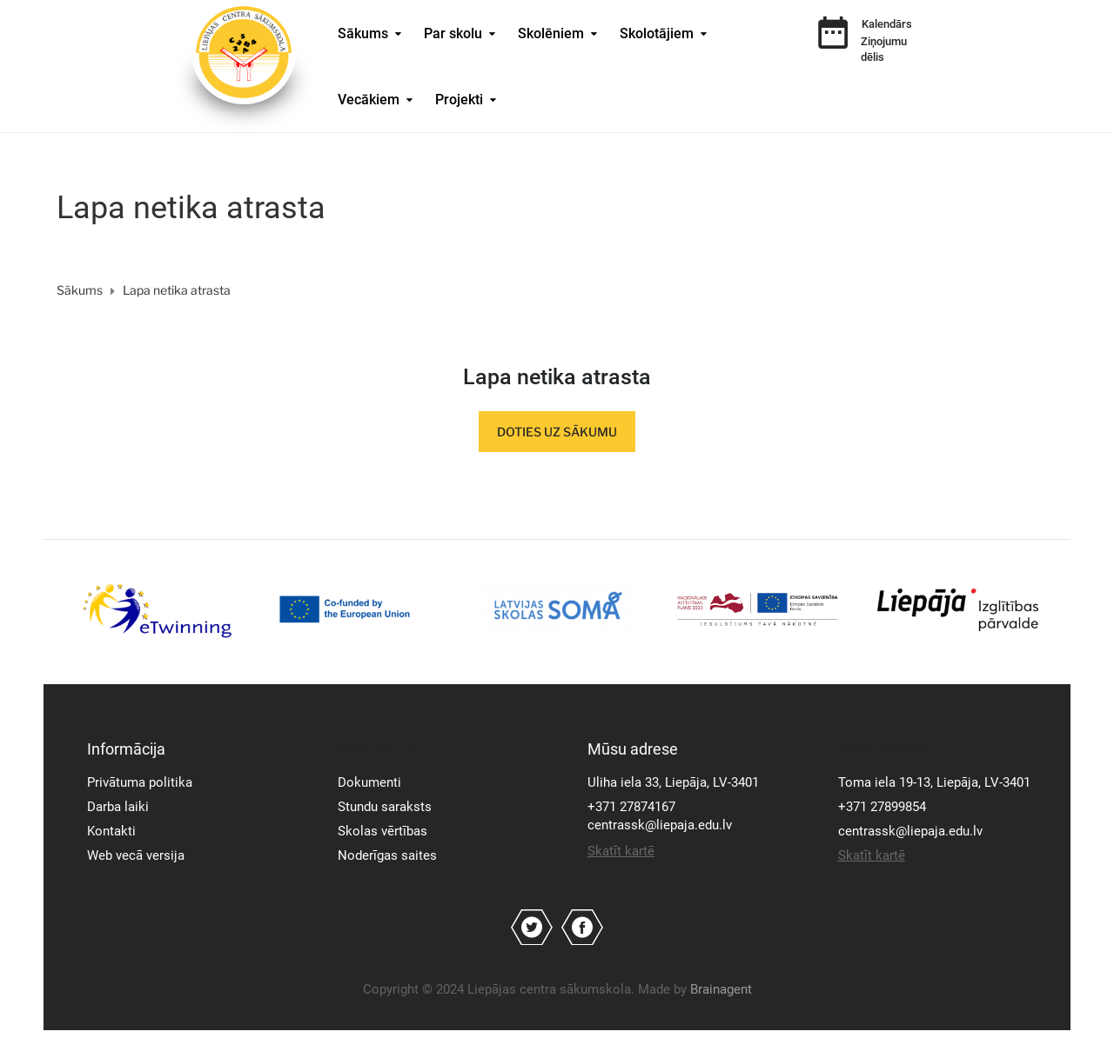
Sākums (363, 33)
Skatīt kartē (620, 851)
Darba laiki (118, 807)
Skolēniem (551, 33)
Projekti (459, 99)
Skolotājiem (657, 33)
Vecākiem (368, 99)
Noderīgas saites (387, 855)
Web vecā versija (136, 855)
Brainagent (721, 989)
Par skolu (453, 33)
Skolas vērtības (382, 831)
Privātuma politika (139, 782)
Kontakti (111, 831)
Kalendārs (887, 23)
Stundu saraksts (385, 807)
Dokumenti (369, 782)
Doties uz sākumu (557, 431)
